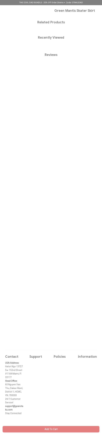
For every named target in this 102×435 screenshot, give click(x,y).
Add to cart (51, 429)
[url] (14, 408)
